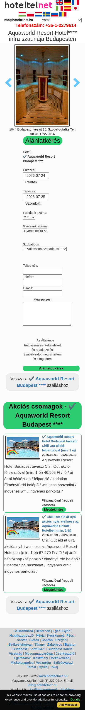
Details (75, 699)
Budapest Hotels (59, 649)
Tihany (39, 644)
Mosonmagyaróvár (39, 653)
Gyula (43, 667)
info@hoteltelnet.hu (42, 685)
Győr (66, 631)
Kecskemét (55, 635)
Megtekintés (54, 509)
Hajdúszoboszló (22, 635)
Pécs (70, 635)
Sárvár (22, 640)
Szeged (60, 640)
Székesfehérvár (20, 644)
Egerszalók (22, 658)
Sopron (47, 640)
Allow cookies (68, 704)
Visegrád (15, 653)
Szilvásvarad (63, 662)
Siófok (34, 640)
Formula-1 (37, 649)
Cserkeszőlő (65, 653)
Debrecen (43, 631)
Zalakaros (54, 644)
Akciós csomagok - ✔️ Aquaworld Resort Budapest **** (42, 415)
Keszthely (40, 658)
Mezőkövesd (60, 658)
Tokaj (54, 667)
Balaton (70, 644)
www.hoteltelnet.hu (53, 676)
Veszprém (43, 662)
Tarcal (31, 667)
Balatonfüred (23, 631)
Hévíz (40, 635)
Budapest (19, 649)
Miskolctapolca (22, 662)
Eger (56, 631)
